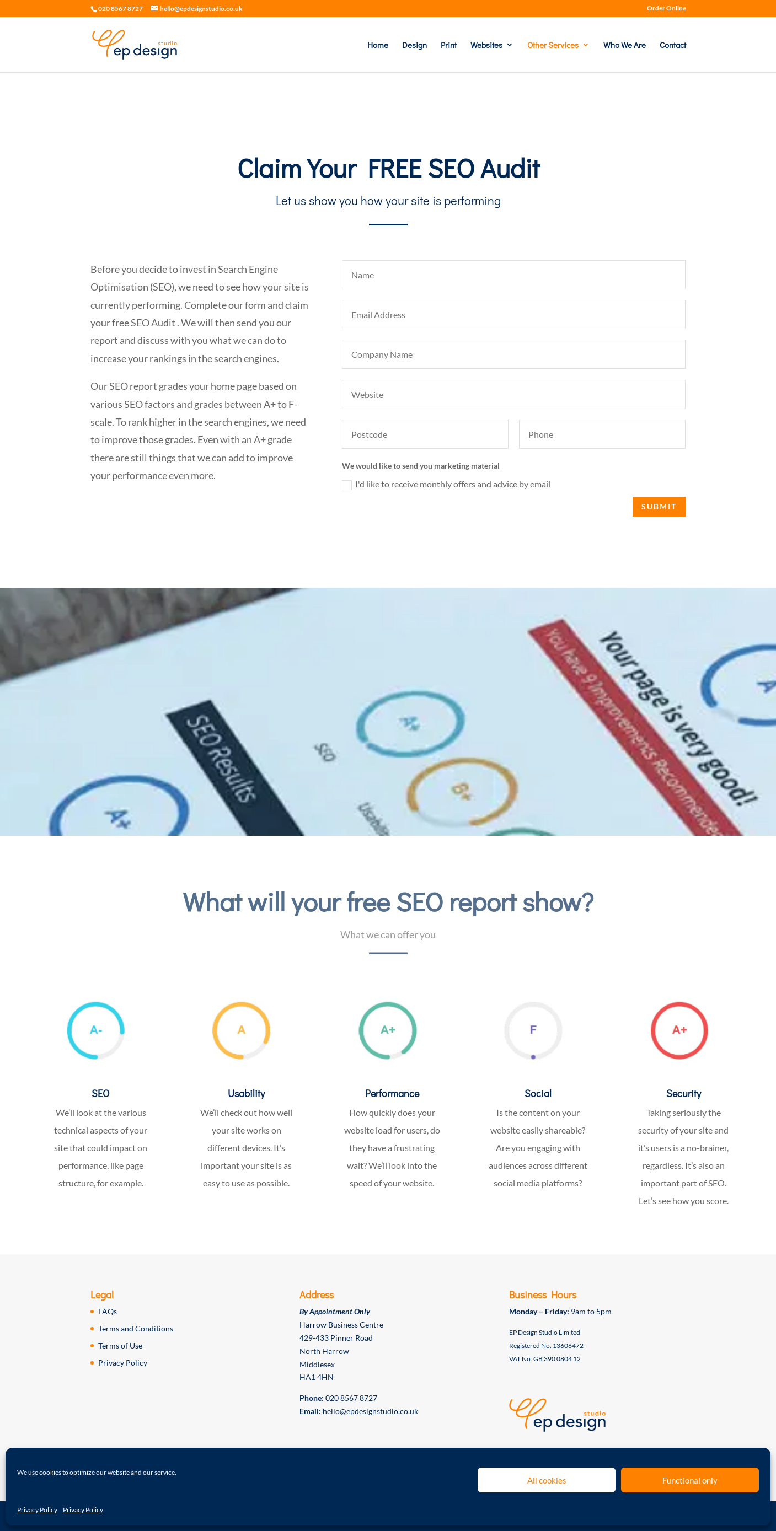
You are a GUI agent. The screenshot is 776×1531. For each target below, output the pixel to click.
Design (414, 45)
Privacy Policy (37, 1510)
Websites (486, 45)
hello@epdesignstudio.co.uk (370, 1411)
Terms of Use (120, 1345)
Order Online (666, 8)
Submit (667, 506)
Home (377, 45)
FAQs (107, 1311)
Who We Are (624, 45)
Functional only (690, 1480)
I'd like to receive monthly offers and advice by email (454, 484)
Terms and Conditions (135, 1328)
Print (449, 45)
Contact (673, 45)
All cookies (546, 1480)
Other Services (553, 45)
